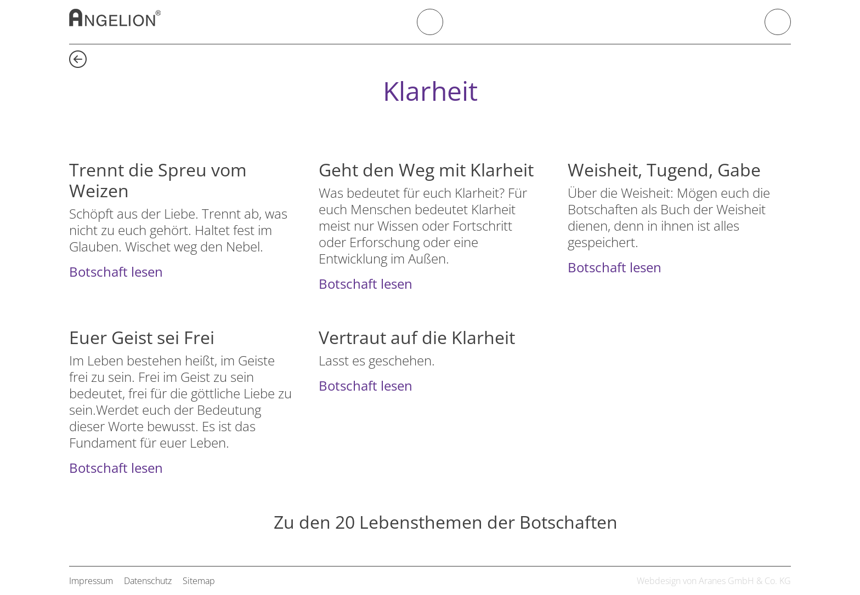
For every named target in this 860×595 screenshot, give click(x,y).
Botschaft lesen (116, 271)
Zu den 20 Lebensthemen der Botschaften (446, 522)
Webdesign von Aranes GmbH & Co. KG (714, 581)
